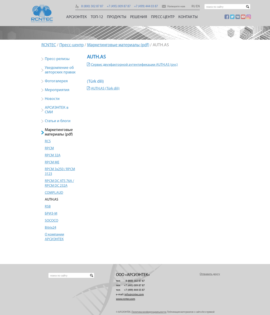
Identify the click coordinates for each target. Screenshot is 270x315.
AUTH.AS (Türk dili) (105, 88)
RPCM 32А (53, 155)
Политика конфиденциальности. (149, 312)
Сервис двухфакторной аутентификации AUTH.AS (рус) (134, 65)
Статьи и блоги (58, 121)
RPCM (49, 148)
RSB (48, 206)
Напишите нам (176, 6)
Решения (138, 17)
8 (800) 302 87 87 (92, 6)
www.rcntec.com (125, 299)
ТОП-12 (97, 17)
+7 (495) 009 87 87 (119, 6)
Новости (52, 99)
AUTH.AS (51, 199)
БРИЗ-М (51, 214)
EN (198, 6)
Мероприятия (57, 90)
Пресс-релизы (57, 59)
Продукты (116, 17)
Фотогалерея (56, 81)
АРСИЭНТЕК (76, 17)
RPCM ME (52, 162)
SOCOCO (51, 221)
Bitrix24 (50, 228)
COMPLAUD (54, 193)
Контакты (188, 17)
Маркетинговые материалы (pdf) (118, 45)
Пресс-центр (162, 17)
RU (193, 6)
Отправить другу (210, 274)
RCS (48, 141)
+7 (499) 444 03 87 (146, 6)
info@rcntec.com (134, 294)
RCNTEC (48, 45)
